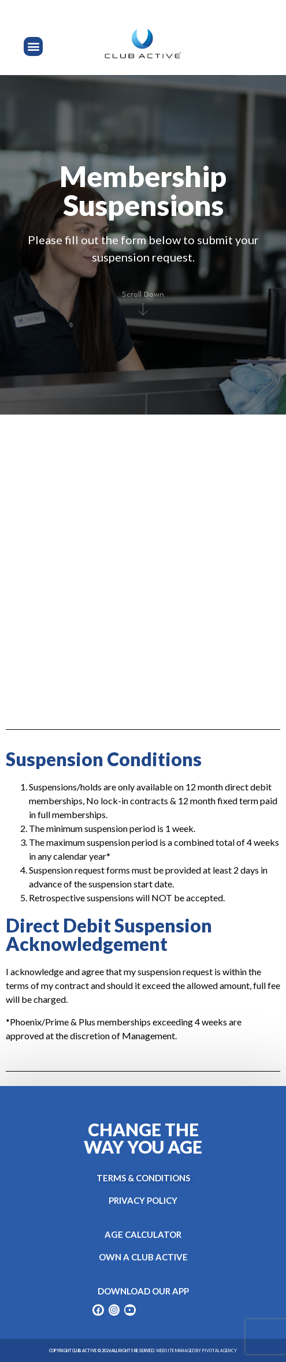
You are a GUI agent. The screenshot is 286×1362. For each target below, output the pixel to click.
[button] (33, 46)
